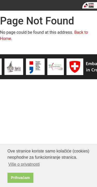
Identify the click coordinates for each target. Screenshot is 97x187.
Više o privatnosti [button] (24, 164)
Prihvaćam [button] (20, 178)
